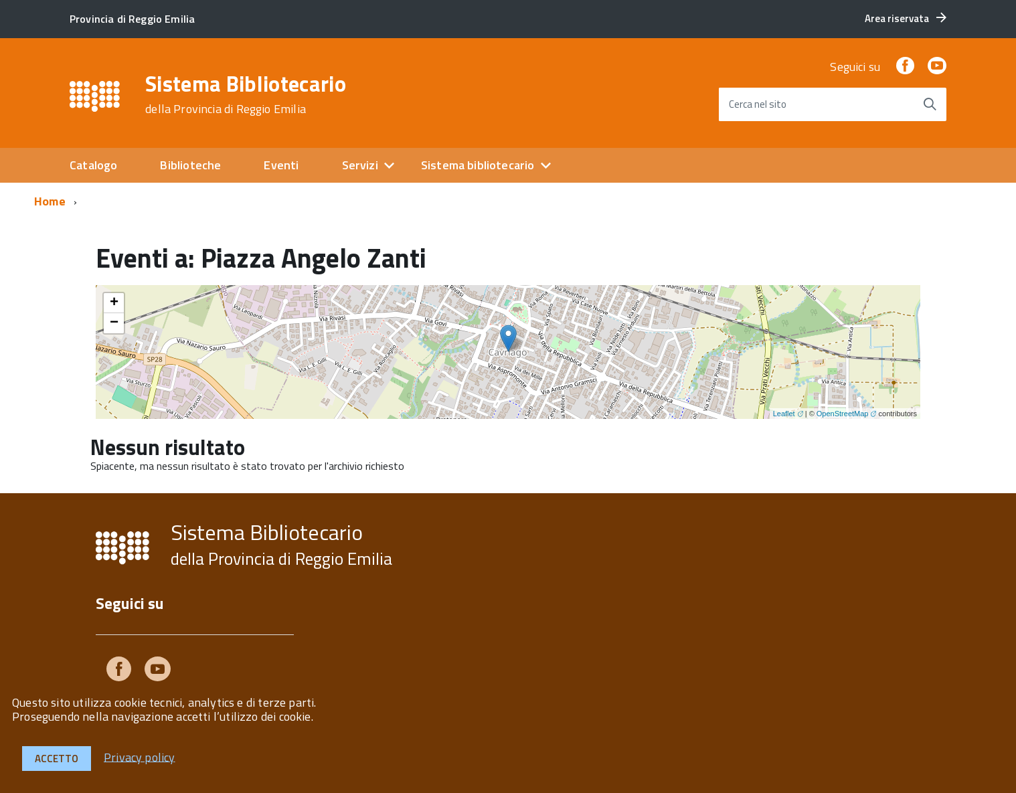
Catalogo (93, 165)
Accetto (56, 758)
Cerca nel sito (757, 104)
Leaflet (784, 414)
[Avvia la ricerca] (929, 104)
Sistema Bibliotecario (245, 94)
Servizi (360, 165)
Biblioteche (190, 165)
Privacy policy (139, 756)
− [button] (114, 323)
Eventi (281, 165)
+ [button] (114, 303)
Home (50, 201)
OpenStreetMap (843, 414)
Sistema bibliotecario (478, 165)
